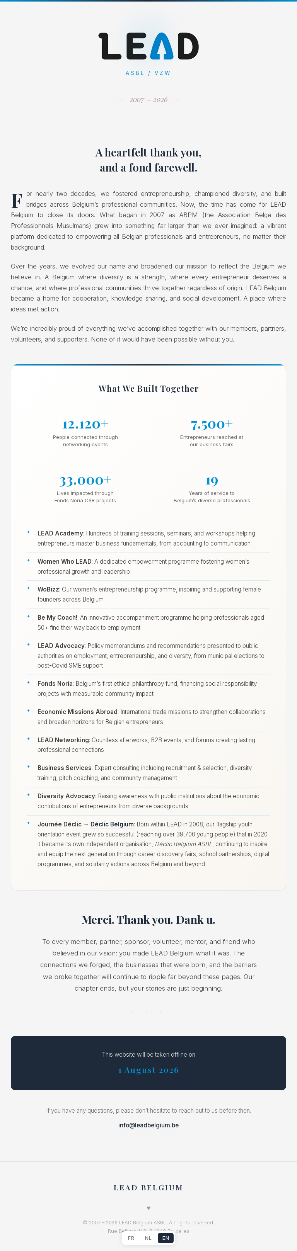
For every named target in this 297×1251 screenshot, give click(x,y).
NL (148, 1238)
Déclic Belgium (112, 824)
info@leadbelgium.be (148, 1125)
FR (131, 1238)
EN (165, 1238)
